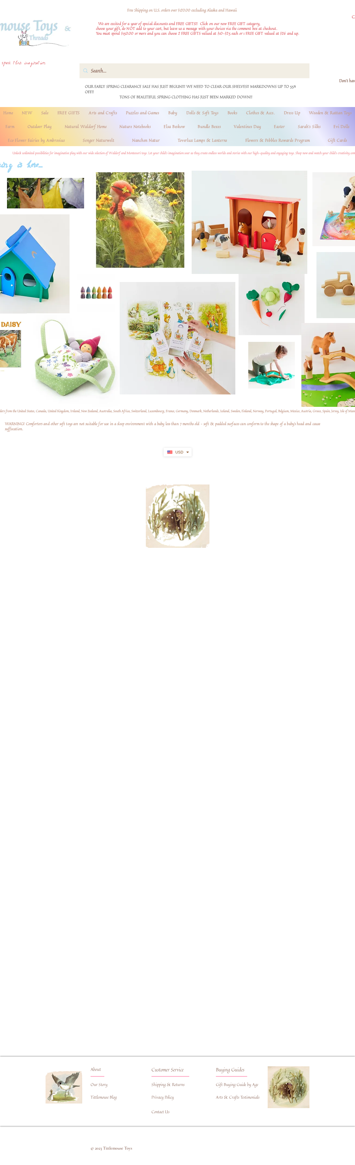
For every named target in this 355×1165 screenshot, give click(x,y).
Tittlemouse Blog (104, 1097)
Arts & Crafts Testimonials (238, 1097)
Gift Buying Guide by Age (237, 1084)
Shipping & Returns (168, 1084)
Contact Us (160, 1112)
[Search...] (194, 70)
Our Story (99, 1084)
